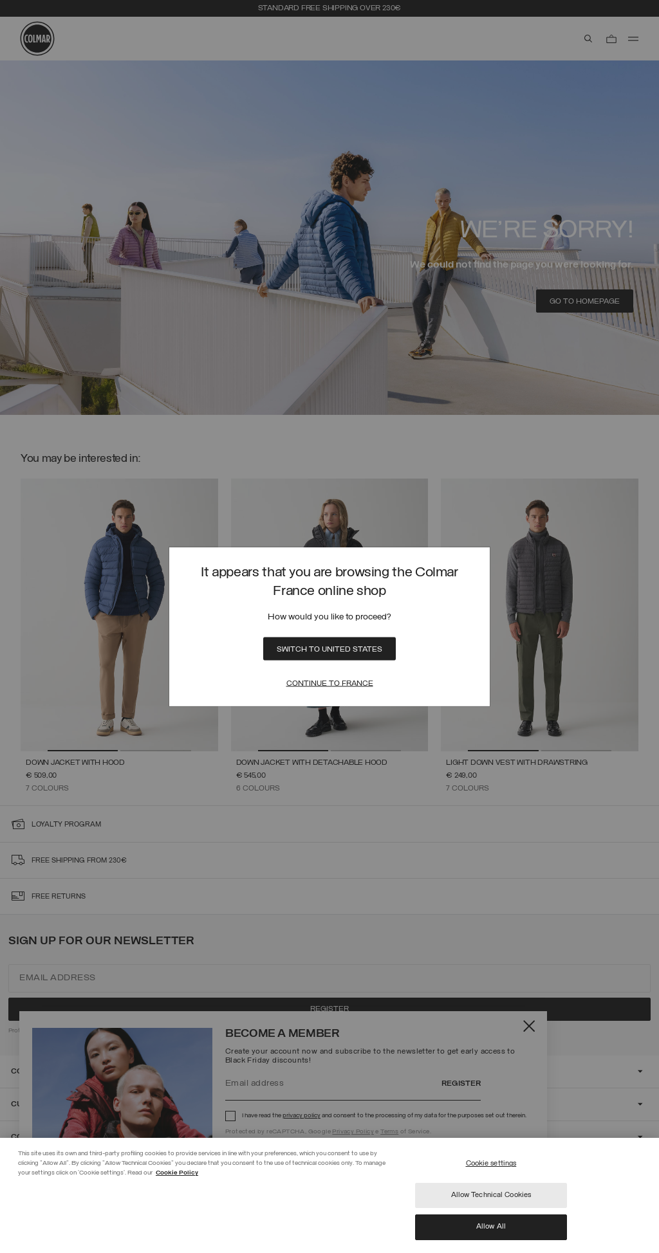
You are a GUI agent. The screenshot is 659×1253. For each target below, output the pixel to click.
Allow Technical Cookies (491, 1195)
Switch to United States (329, 649)
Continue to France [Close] (329, 683)
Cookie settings (491, 1163)
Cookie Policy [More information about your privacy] (177, 1172)
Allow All (491, 1226)
